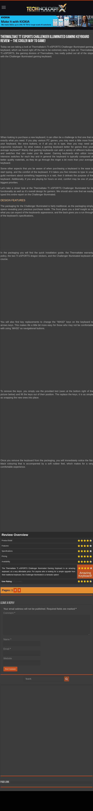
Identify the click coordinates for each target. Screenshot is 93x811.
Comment (9, 613)
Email (7, 649)
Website (7, 658)
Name (7, 639)
